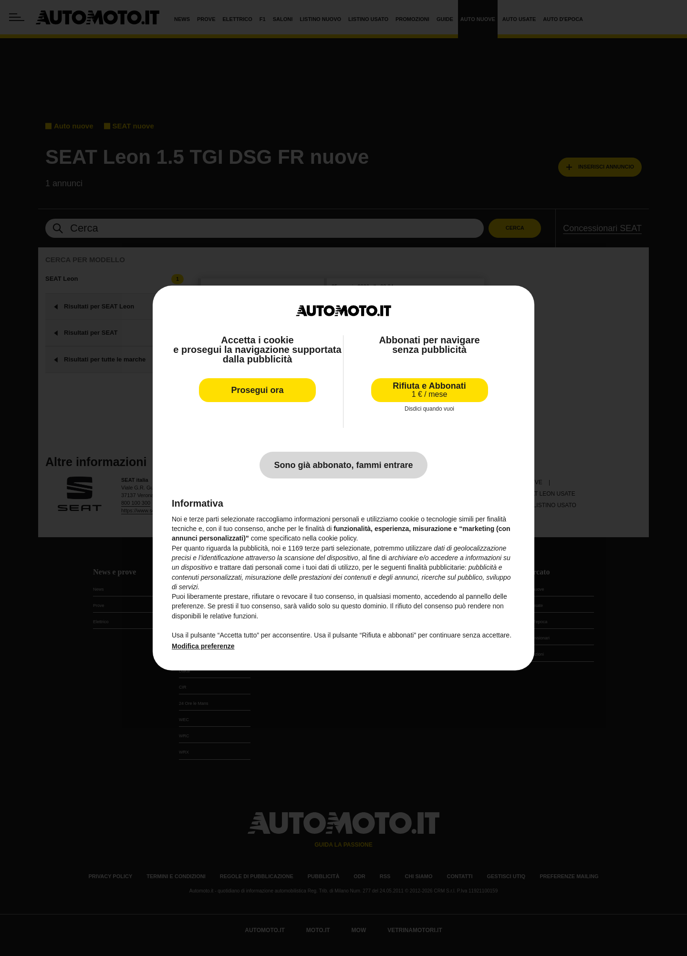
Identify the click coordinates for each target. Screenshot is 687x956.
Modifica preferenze (203, 646)
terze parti (319, 548)
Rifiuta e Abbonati (429, 390)
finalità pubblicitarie (436, 567)
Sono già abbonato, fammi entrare (343, 465)
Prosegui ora (257, 390)
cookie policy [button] (337, 538)
